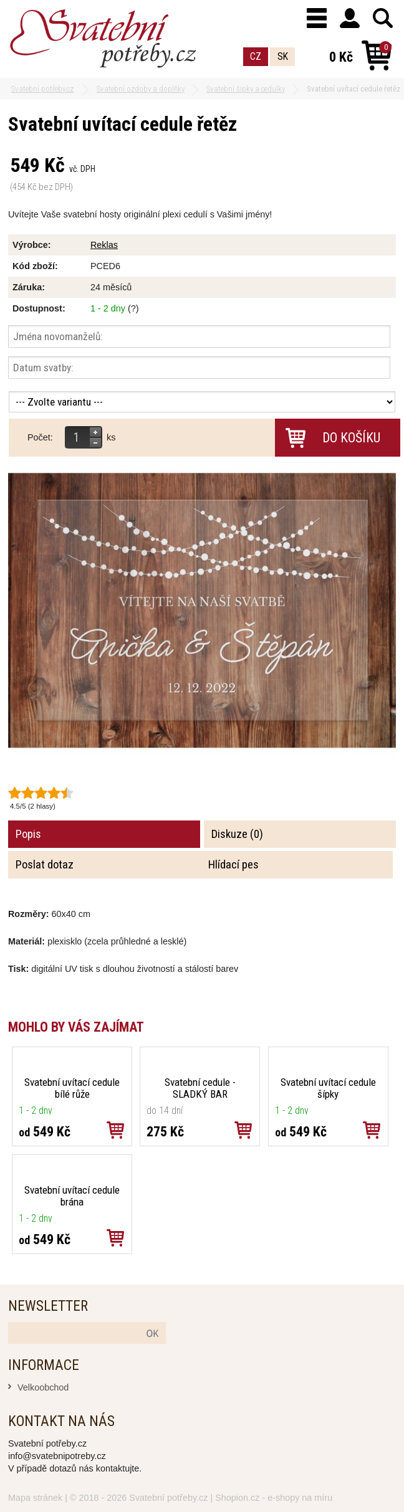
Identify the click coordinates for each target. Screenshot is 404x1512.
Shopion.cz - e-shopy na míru (273, 1498)
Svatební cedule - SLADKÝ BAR (200, 1088)
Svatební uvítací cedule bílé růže (72, 1088)
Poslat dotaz (45, 865)
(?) (133, 308)
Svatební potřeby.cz (168, 1498)
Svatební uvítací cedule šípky (328, 1088)
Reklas (104, 245)
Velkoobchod (43, 1387)
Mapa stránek (35, 1498)
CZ (255, 56)
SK (282, 56)
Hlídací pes (233, 865)
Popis (28, 834)
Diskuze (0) (237, 834)
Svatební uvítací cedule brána (72, 1196)
